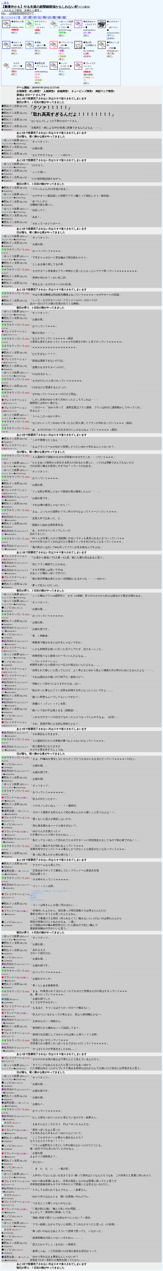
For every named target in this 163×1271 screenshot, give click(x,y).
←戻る (5, 2)
